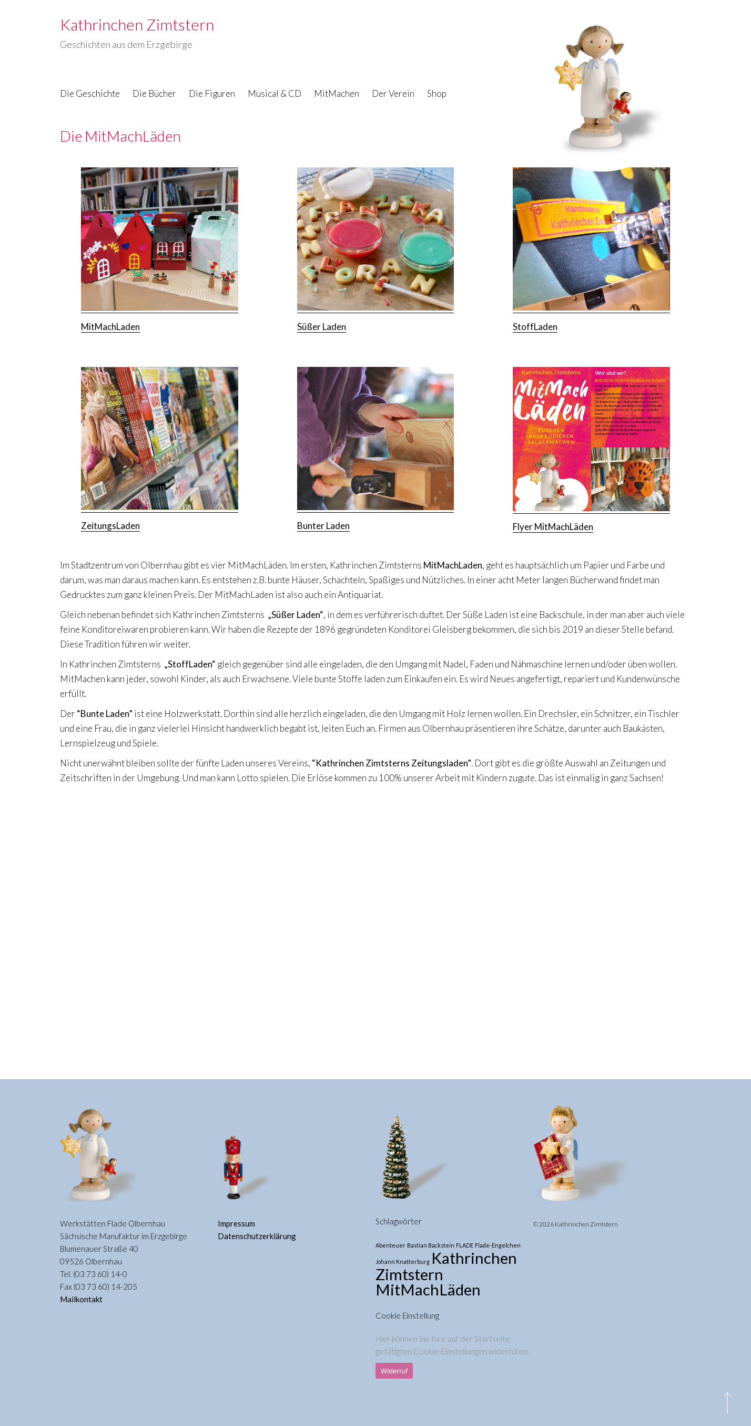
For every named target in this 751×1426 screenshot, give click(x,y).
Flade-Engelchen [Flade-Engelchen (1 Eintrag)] (498, 1245)
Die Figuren (212, 93)
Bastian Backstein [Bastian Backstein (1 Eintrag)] (430, 1245)
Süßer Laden (321, 326)
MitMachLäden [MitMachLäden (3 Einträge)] (428, 1289)
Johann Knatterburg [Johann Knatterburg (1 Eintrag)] (403, 1261)
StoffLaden (535, 326)
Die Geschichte (90, 93)
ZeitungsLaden (110, 525)
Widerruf (394, 1371)
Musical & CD (274, 93)
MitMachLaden (110, 326)
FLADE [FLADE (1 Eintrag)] (464, 1245)
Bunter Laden (323, 525)
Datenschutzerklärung (257, 1236)
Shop (436, 93)
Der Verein (393, 93)
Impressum (236, 1223)
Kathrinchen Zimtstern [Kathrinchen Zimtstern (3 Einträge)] (446, 1266)
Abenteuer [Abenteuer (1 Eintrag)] (390, 1245)
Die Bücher (154, 93)
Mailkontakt (81, 1299)
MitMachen (336, 93)
